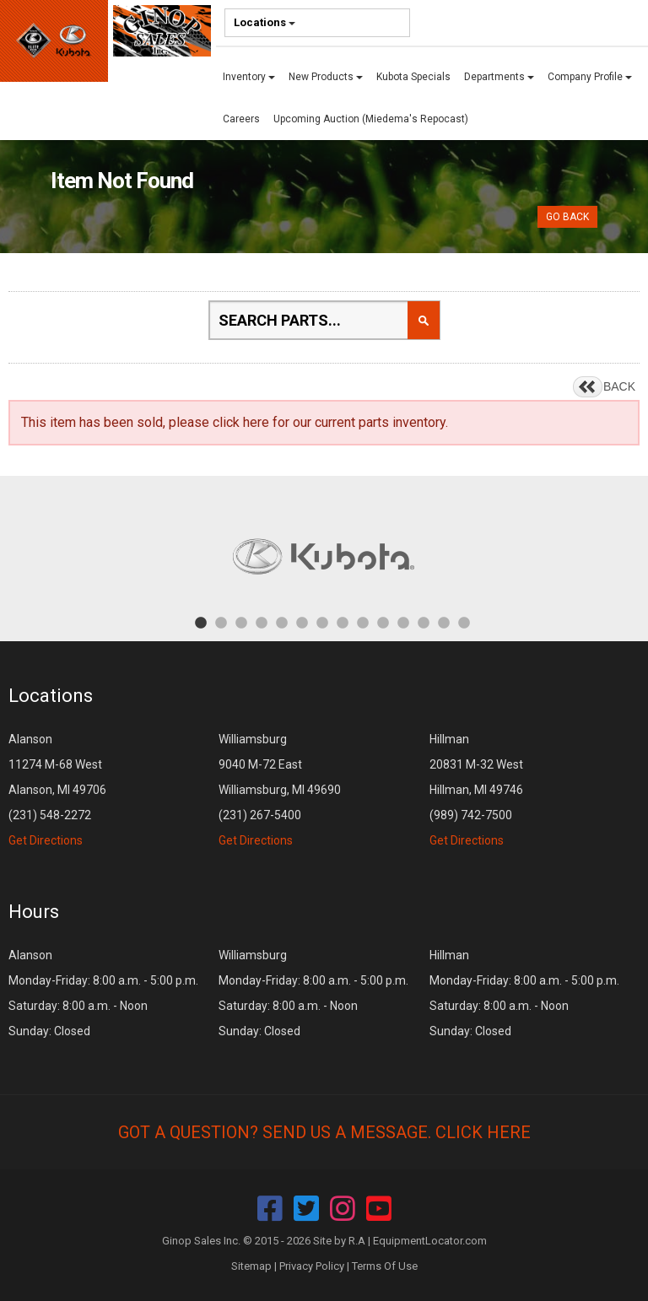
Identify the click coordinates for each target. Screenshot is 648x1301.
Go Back (567, 217)
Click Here (483, 1132)
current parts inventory (380, 422)
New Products (326, 77)
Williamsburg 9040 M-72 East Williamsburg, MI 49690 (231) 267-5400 (280, 789)
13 (444, 622)
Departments (499, 77)
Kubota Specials (413, 77)
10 (383, 622)
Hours (33, 911)
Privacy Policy (311, 1266)
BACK (619, 386)
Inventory (249, 77)
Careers (241, 119)
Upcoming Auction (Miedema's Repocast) (370, 119)
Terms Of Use (385, 1266)
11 (403, 622)
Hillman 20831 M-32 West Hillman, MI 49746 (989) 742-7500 (476, 789)
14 (464, 622)
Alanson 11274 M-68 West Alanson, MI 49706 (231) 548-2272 (57, 789)
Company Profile (590, 77)
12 (423, 622)
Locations (264, 22)
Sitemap (251, 1266)
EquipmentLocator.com (430, 1240)
